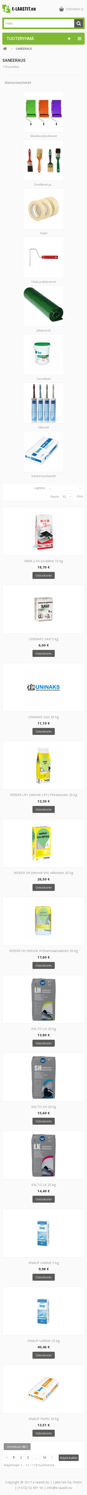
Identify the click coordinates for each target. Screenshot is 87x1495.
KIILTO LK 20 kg (43, 1185)
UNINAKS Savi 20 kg (43, 717)
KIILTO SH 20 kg (43, 1107)
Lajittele (39, 488)
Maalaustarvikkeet (43, 136)
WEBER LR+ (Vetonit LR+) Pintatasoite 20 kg (43, 795)
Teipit (43, 233)
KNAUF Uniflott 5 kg (44, 1263)
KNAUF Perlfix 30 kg (44, 1419)
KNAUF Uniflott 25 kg (44, 1341)
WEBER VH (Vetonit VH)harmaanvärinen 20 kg (43, 951)
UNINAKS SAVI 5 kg (43, 639)
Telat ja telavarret (43, 282)
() (75, 9)
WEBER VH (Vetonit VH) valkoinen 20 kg (43, 873)
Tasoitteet (43, 379)
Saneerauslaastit (43, 476)
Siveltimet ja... (43, 184)
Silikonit (43, 427)
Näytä (55, 496)
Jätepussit (44, 330)
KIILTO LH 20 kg (43, 1029)
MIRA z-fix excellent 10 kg (43, 561)
